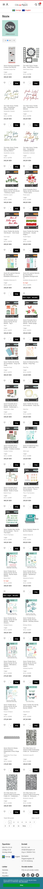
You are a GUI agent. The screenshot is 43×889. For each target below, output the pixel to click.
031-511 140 (26, 847)
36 (9, 40)
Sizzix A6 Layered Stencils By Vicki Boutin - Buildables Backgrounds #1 (31, 275)
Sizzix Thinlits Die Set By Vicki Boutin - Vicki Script (11, 232)
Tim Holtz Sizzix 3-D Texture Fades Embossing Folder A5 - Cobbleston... (12, 794)
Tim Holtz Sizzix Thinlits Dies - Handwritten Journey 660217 (11, 149)
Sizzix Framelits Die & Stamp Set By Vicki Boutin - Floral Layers (31, 191)
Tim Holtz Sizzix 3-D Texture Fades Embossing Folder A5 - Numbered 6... (31, 749)
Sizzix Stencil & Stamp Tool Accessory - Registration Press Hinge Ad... (11, 750)
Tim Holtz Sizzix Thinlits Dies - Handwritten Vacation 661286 (11, 107)
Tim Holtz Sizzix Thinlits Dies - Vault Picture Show (31, 66)
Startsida (5, 870)
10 (14, 826)
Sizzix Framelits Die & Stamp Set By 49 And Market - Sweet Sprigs (30, 321)
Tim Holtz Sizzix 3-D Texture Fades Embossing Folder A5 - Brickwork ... (31, 794)
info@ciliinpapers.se (28, 850)
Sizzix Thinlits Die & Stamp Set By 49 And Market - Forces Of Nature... (10, 707)
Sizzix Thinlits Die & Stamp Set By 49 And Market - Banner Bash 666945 (10, 573)
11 (18, 826)
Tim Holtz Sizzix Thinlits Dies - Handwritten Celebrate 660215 (30, 149)
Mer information (23, 881)
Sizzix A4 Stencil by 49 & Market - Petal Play (30, 362)
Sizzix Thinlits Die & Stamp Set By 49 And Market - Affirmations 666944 (10, 664)
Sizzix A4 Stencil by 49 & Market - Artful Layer (30, 446)
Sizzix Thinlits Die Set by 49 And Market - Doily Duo (31, 404)
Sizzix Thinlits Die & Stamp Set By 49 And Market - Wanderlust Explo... (29, 573)
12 (4, 40)
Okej (21, 885)
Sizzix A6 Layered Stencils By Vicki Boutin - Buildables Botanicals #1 (12, 274)
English (26, 10)
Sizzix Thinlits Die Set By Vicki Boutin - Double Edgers (30, 232)
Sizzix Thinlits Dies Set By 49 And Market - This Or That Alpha (12, 531)
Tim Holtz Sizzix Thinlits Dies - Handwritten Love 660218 (30, 107)
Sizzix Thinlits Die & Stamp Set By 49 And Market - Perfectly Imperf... (29, 664)
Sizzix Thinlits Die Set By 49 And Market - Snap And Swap (12, 363)
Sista (24, 826)
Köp (16, 83)
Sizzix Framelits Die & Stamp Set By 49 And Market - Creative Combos (12, 447)
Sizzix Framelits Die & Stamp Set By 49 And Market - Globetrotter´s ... (11, 405)
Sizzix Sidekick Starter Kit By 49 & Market (31, 530)
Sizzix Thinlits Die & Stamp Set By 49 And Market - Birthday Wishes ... (31, 620)
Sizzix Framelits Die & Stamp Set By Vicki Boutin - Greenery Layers (12, 191)
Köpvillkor (5, 876)
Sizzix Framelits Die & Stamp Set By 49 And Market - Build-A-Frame (11, 489)
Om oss (4, 873)
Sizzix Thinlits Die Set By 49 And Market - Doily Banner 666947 (30, 706)
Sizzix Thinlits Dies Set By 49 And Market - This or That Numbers (31, 489)
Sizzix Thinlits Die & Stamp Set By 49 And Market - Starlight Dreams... (10, 620)
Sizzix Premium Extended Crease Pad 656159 (11, 66)
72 (13, 40)
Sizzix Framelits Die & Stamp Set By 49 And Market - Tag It (10, 321)
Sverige (16, 10)
